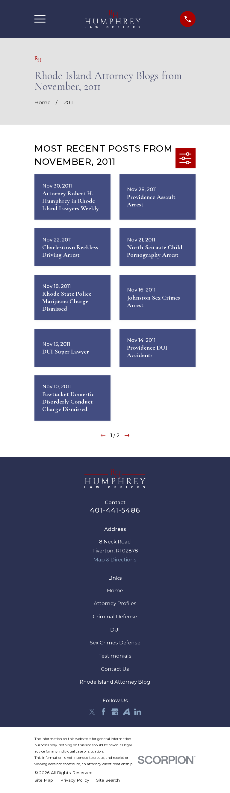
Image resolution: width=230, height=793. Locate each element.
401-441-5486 (115, 510)
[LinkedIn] (137, 711)
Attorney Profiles (115, 603)
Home (115, 590)
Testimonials (115, 656)
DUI (115, 630)
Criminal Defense (115, 617)
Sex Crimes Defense (115, 643)
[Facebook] (103, 711)
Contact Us (115, 669)
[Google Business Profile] (114, 711)
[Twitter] (92, 711)
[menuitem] (43, 780)
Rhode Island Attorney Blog (115, 682)
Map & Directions (115, 560)
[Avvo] (126, 711)
